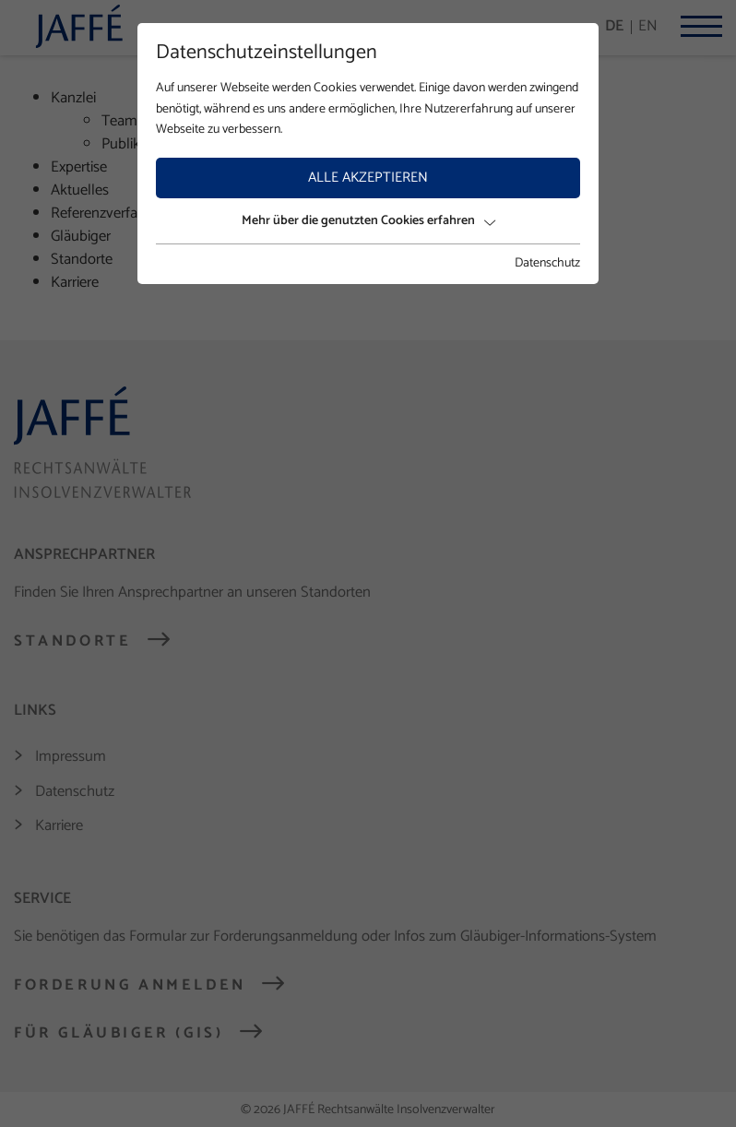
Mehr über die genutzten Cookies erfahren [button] (368, 220)
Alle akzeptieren (368, 177)
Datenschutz (547, 264)
